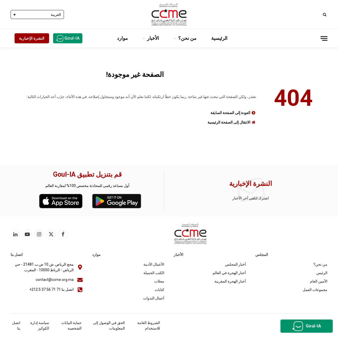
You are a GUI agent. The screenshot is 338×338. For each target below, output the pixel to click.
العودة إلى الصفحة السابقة (230, 113)
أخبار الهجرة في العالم (229, 273)
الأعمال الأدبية (153, 264)
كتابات (159, 290)
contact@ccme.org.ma (55, 280)
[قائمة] (324, 38)
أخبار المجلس (235, 264)
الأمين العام (318, 281)
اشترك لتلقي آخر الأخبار (250, 198)
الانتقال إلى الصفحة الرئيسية (229, 122)
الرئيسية (219, 38)
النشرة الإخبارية (32, 38)
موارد (122, 38)
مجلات (159, 281)
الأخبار (153, 38)
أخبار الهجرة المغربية (230, 281)
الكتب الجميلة (153, 273)
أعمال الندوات (153, 298)
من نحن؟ (187, 38)
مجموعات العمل (315, 290)
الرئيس (321, 273)
